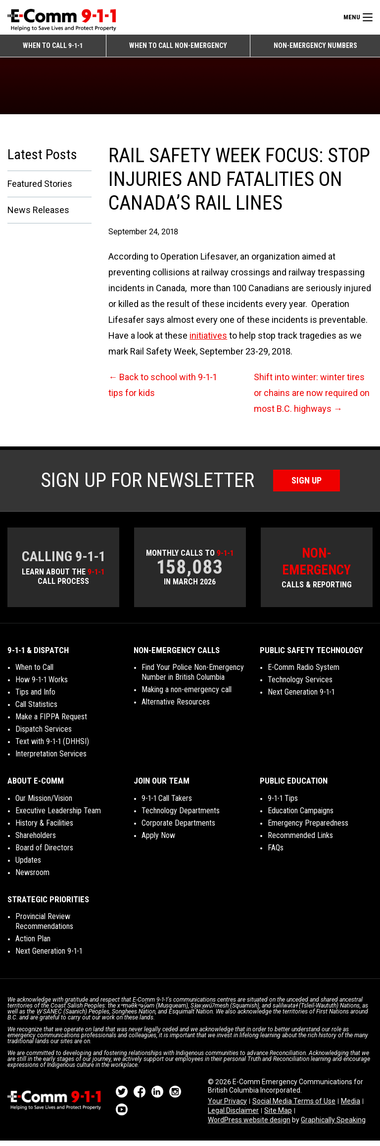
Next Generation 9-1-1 (301, 697)
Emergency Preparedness (308, 828)
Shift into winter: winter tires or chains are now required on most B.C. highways (312, 398)
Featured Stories (39, 188)
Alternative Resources (176, 706)
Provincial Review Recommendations (44, 926)
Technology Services (300, 684)
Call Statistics (36, 709)
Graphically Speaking (333, 1125)
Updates (28, 865)
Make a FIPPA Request (51, 721)
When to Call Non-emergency (178, 45)
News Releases (38, 215)
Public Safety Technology (311, 655)
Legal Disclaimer (233, 1115)
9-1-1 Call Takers (167, 803)
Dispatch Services (43, 734)
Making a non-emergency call (187, 694)
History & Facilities (44, 828)
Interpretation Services (51, 758)
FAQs (276, 852)
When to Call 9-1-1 (53, 45)
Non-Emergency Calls (177, 655)
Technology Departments (181, 815)
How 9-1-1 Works (41, 684)
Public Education (294, 786)
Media (350, 1106)
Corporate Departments (178, 828)
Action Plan (32, 943)
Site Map (278, 1115)
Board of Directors (44, 852)
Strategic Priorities (48, 904)
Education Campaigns (300, 815)
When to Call (34, 672)
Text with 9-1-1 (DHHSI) (52, 746)
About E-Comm (35, 786)
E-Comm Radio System (303, 672)
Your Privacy (227, 1106)
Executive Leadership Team (58, 815)
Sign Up (306, 486)
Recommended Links (300, 840)
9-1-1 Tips (283, 803)
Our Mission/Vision (43, 803)
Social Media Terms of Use (293, 1106)
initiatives (208, 341)
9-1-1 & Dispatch (38, 655)
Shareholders (35, 840)
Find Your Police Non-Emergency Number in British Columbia (193, 677)
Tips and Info (35, 697)
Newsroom (32, 877)
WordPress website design (249, 1125)
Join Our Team (162, 786)
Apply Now (158, 840)
